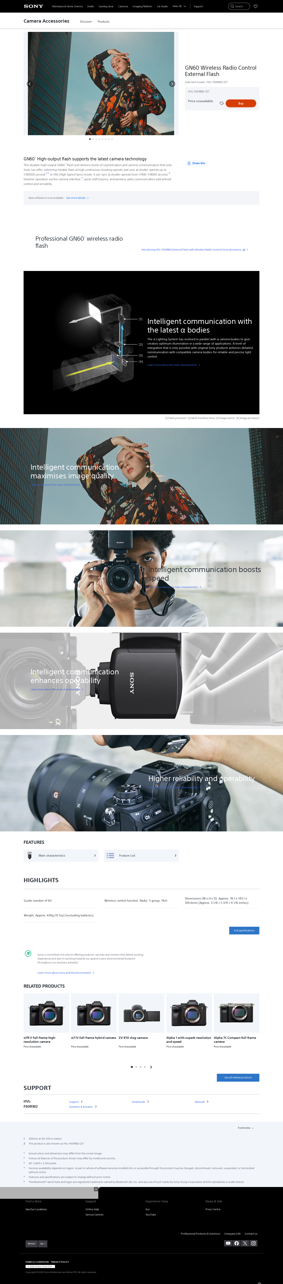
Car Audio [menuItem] (162, 6)
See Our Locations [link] (36, 1209)
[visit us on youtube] (228, 1243)
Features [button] (73, 149)
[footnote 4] (169, 173)
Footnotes (244, 1128)
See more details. (77, 198)
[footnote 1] (36, 157)
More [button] (138, 149)
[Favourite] (221, 103)
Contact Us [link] (251, 1233)
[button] (30, 84)
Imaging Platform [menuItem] (142, 6)
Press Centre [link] (213, 1209)
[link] (86, 22)
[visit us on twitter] (245, 1243)
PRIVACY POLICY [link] (60, 1261)
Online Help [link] (92, 1209)
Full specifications (244, 930)
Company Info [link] (232, 1233)
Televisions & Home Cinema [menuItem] (67, 6)
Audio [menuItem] (90, 6)
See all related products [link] (238, 1077)
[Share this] (196, 163)
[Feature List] (141, 856)
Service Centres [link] (94, 1214)
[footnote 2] (46, 173)
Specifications (94, 149)
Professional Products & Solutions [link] (200, 1233)
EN (41, 1243)
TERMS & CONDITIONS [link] (37, 1261)
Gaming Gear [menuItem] (106, 6)
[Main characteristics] (61, 856)
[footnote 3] (48, 173)
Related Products (118, 149)
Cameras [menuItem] (123, 6)
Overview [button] (55, 149)
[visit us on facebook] (236, 1243)
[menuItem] (198, 6)
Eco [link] (148, 1209)
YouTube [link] (151, 1214)
